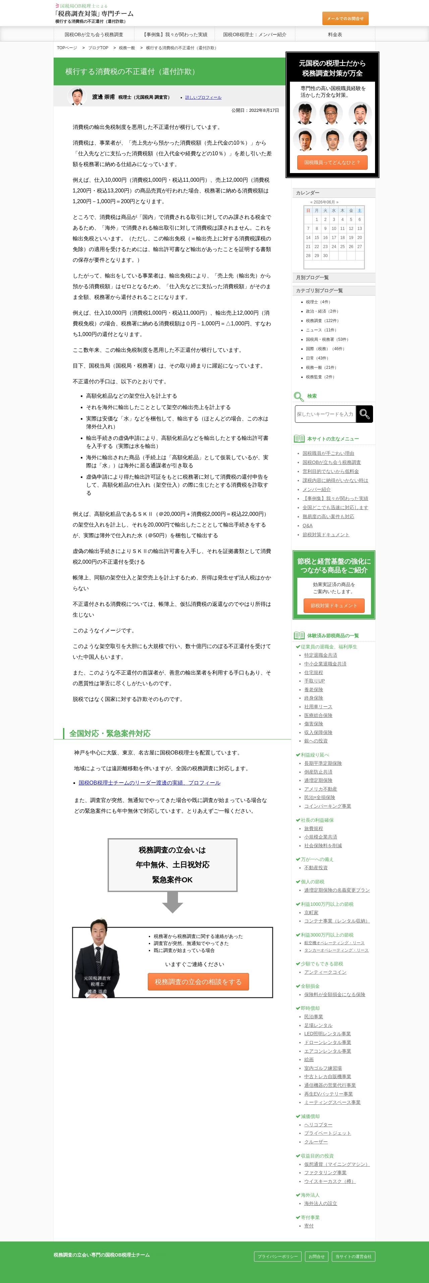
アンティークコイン (325, 972)
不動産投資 (316, 867)
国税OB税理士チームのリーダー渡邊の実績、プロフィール (150, 783)
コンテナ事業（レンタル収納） (337, 921)
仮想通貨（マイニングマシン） (337, 1164)
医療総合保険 (318, 715)
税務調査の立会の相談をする (198, 981)
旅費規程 (313, 828)
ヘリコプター (318, 1124)
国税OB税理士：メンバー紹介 (254, 34)
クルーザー (316, 1141)
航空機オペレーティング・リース (334, 943)
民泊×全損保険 (319, 797)
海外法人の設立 (320, 1203)
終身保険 (313, 698)
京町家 (311, 912)
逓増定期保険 (318, 780)
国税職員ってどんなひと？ (332, 162)
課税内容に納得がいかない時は (335, 480)
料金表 (335, 34)
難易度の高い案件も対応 (328, 516)
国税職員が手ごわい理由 (328, 453)
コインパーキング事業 (327, 806)
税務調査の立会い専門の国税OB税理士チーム (102, 1255)
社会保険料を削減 (323, 845)
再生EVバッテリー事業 (328, 1094)
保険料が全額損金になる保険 (334, 994)
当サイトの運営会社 (353, 1256)
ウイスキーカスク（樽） (330, 1181)
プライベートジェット (327, 1133)
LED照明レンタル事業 (327, 1033)
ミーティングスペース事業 (332, 1102)
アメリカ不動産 (320, 789)
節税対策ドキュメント (326, 534)
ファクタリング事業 (325, 1172)
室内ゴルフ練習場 (323, 1068)
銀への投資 (316, 740)
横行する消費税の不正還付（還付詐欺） (182, 48)
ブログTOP (98, 48)
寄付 (309, 1225)
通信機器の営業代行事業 (330, 1085)
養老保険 (313, 689)
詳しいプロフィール (203, 97)
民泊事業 (313, 1016)
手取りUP (314, 681)
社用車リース (318, 706)
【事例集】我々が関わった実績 (174, 34)
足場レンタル (318, 1025)
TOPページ (67, 48)
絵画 (309, 1059)
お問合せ (317, 1256)
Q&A (308, 525)
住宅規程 (313, 672)
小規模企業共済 (320, 836)
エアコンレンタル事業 (327, 1051)
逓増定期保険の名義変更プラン (337, 890)
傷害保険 (313, 723)
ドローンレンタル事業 (327, 1042)
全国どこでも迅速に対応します (335, 507)
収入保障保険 (318, 732)
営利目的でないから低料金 (331, 471)
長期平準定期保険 (323, 763)
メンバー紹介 (317, 489)
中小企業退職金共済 (325, 663)
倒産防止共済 (318, 772)
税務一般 (127, 48)
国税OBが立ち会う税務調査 (94, 34)
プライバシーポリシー (278, 1256)
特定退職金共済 (320, 655)
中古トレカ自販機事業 (327, 1076)
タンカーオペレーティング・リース (336, 950)
